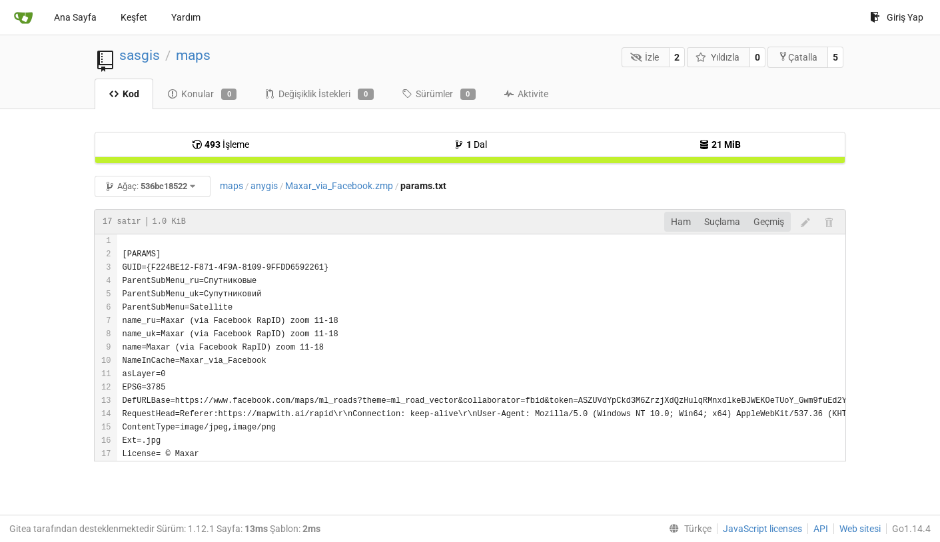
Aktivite (526, 94)
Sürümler (439, 95)
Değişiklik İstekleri (318, 95)
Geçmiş (768, 221)
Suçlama (722, 221)
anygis (264, 185)
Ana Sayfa (75, 17)
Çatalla (797, 57)
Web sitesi (860, 528)
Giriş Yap (896, 17)
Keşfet (134, 17)
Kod (124, 94)
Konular (201, 95)
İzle (645, 57)
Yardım (186, 17)
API (820, 528)
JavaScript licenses (762, 528)
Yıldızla (717, 57)
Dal (470, 144)
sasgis (139, 55)
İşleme (220, 144)
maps (193, 55)
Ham (681, 221)
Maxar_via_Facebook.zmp (339, 185)
